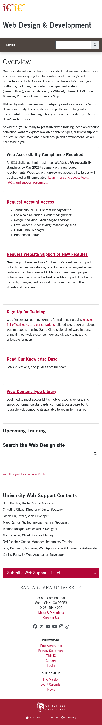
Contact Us (51, 617)
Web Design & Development (47, 24)
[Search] (73, 45)
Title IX (51, 655)
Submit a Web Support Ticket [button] (33, 572)
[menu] (10, 44)
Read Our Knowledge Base (32, 359)
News (51, 689)
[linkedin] (48, 626)
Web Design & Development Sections (50, 474)
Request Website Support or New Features (47, 254)
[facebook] (35, 626)
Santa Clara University (51, 587)
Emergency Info (51, 645)
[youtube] (54, 626)
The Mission (51, 679)
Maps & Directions (51, 612)
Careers (51, 660)
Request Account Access (30, 202)
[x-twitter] (41, 626)
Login (51, 665)
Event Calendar (51, 684)
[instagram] (61, 626)
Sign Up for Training (26, 311)
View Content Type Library (31, 391)
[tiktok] (67, 626)
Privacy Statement (51, 650)
